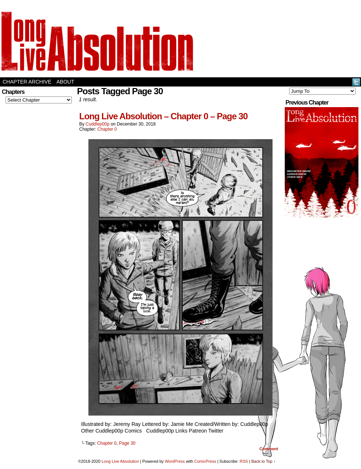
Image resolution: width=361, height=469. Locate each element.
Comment (268, 449)
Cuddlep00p (97, 124)
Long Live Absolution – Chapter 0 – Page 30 (163, 116)
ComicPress (205, 461)
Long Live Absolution (120, 461)
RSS (244, 461)
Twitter (356, 82)
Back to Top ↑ (263, 461)
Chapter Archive (27, 82)
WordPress (175, 461)
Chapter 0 (107, 129)
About (65, 82)
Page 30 (127, 443)
